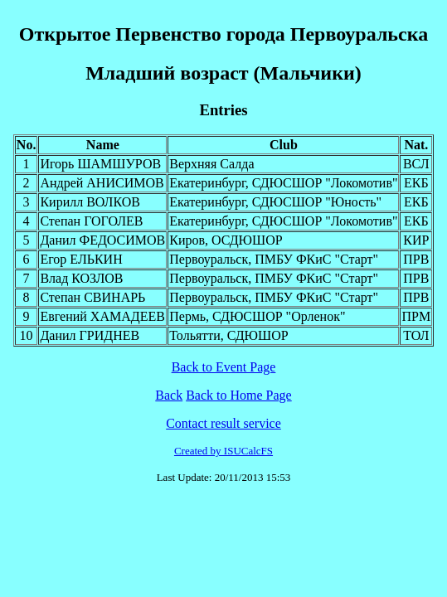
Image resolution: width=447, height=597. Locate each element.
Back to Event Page (224, 367)
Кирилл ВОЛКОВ (90, 202)
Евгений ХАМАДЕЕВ (102, 316)
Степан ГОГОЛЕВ (91, 221)
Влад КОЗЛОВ (81, 278)
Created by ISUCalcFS (223, 450)
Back (168, 395)
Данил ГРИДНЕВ (89, 335)
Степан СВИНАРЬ (92, 297)
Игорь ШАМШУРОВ (100, 164)
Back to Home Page (239, 395)
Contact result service (223, 423)
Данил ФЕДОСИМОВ (102, 240)
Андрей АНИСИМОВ (101, 183)
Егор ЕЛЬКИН (81, 259)
